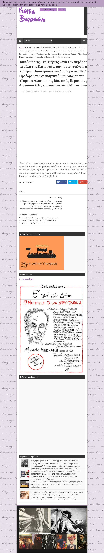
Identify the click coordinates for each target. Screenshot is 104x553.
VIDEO (68, 48)
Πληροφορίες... (48, 9)
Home (19, 48)
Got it (62, 9)
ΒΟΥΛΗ (26, 48)
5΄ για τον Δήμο (24, 268)
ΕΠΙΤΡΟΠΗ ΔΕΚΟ (38, 48)
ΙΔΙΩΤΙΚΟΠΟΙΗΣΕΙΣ (55, 48)
